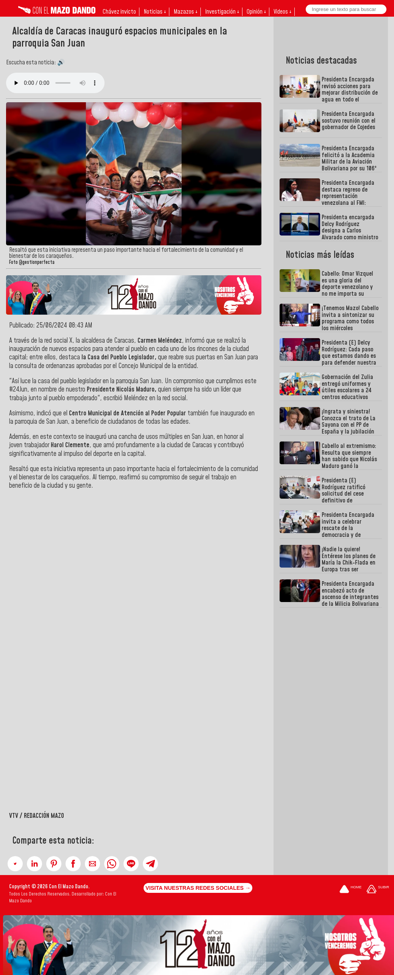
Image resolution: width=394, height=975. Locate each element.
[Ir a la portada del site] (350, 889)
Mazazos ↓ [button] (185, 12)
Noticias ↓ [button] (155, 12)
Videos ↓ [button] (282, 12)
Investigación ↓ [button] (222, 12)
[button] (15, 863)
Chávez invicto (119, 12)
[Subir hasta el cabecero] (377, 889)
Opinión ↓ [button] (256, 12)
